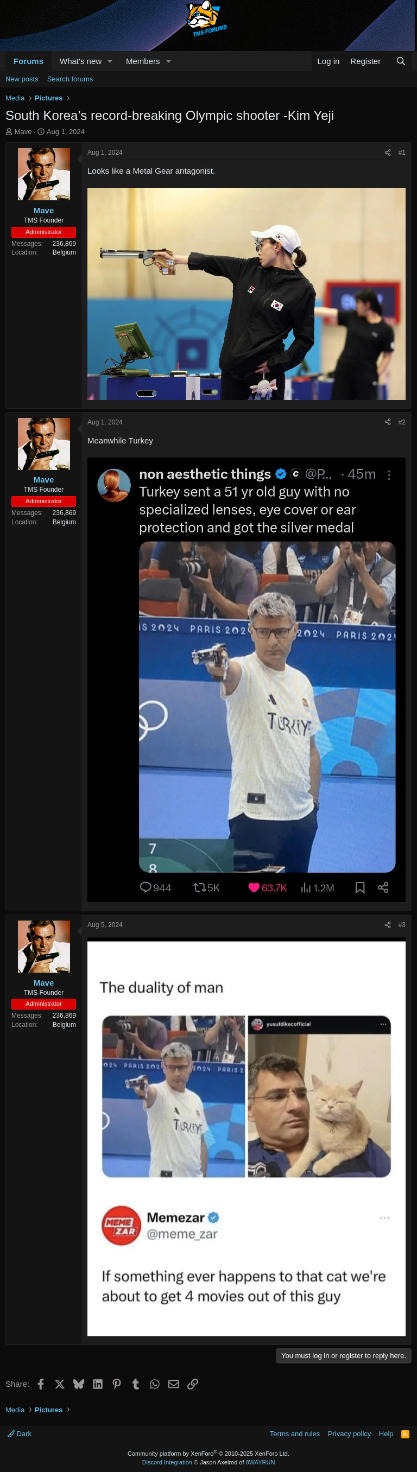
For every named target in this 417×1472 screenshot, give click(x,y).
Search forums (70, 79)
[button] (110, 61)
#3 (402, 925)
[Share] (388, 153)
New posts (22, 79)
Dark (19, 1434)
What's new (81, 61)
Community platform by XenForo (208, 1453)
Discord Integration (167, 1462)
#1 (402, 152)
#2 (402, 422)
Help (386, 1434)
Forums (28, 61)
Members (143, 61)
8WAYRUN (260, 1462)
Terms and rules (295, 1434)
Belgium (64, 252)
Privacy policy (349, 1434)
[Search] (401, 61)
